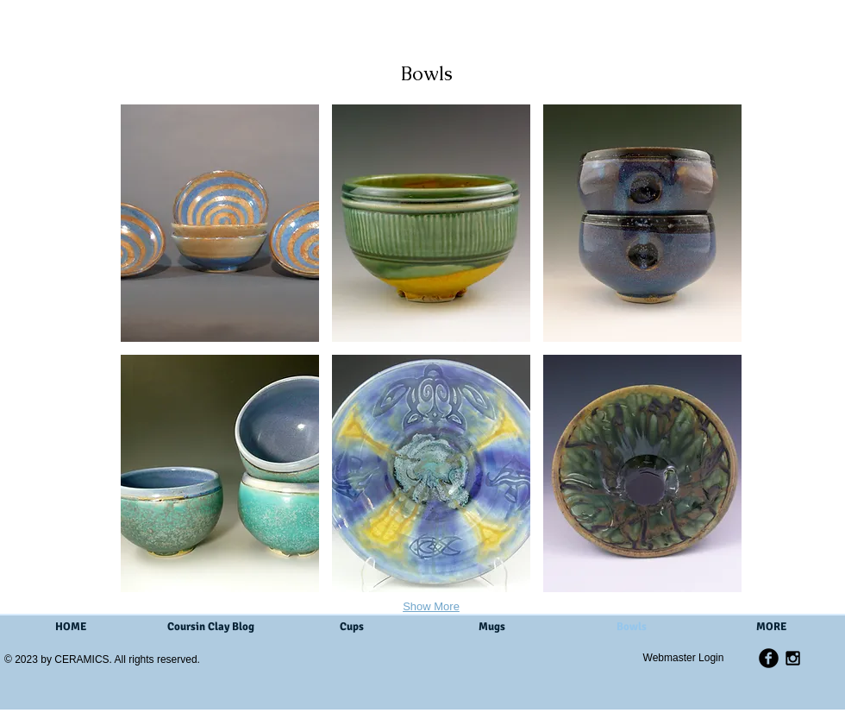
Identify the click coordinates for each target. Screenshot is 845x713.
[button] (220, 223)
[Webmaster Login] (683, 657)
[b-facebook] (769, 658)
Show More (431, 606)
